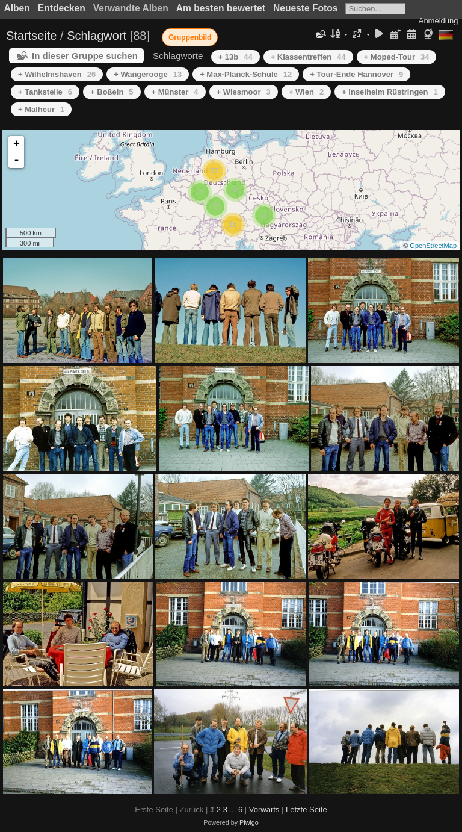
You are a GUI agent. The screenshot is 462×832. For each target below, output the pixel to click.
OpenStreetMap (433, 245)
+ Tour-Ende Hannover (356, 74)
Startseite (31, 35)
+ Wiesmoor (244, 91)
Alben (17, 8)
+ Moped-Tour (397, 56)
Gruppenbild (189, 37)
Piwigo (249, 822)
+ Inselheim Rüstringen (390, 91)
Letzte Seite (306, 809)
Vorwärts (264, 809)
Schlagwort (96, 35)
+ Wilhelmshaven (57, 74)
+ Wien (306, 91)
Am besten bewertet (220, 8)
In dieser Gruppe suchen (85, 56)
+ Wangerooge (148, 74)
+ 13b (235, 56)
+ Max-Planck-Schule (246, 74)
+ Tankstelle (45, 91)
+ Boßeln (112, 91)
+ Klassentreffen (308, 56)
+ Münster (175, 91)
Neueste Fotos (305, 8)
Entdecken (61, 8)
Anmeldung (438, 20)
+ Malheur (41, 109)
